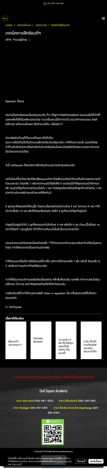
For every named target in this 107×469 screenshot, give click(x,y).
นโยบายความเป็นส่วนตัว (62, 461)
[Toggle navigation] (103, 19)
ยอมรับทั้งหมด (96, 461)
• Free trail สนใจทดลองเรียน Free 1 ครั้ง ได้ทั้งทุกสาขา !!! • (53, 377)
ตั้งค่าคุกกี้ (81, 461)
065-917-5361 (38, 408)
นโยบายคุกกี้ (17, 464)
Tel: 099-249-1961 (55, 3)
